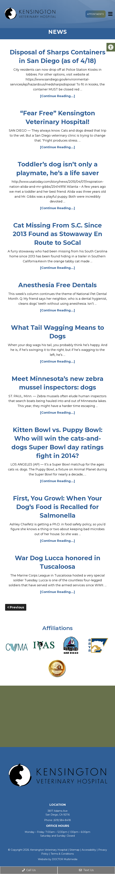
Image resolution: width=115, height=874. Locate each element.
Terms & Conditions (62, 853)
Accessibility (89, 849)
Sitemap (74, 849)
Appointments (95, 14)
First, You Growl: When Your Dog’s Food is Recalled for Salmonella (57, 506)
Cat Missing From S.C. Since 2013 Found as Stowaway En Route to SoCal (57, 234)
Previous (15, 607)
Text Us (86, 870)
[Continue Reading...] (57, 96)
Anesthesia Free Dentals (57, 285)
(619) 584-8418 (62, 820)
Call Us (28, 870)
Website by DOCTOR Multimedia (57, 859)
